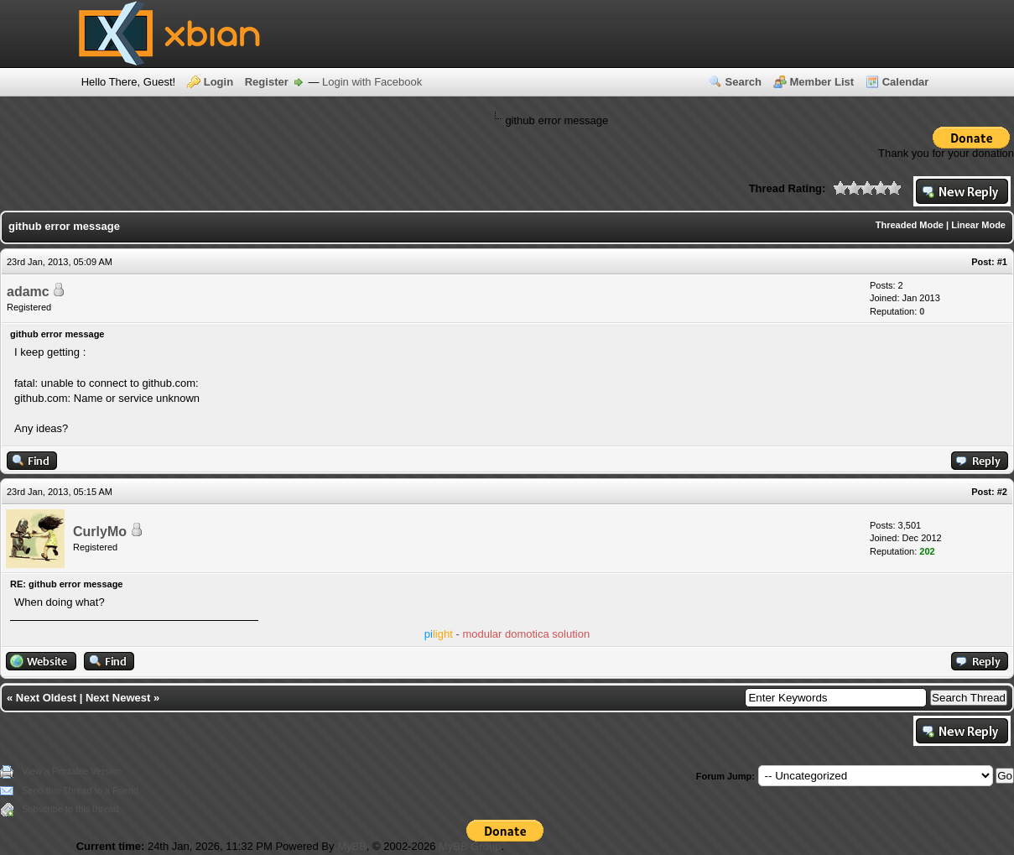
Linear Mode (978, 225)
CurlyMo (100, 531)
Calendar (905, 82)
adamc (28, 291)
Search (743, 82)
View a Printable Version (72, 771)
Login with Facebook (372, 82)
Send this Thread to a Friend (80, 790)
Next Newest (118, 697)
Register (267, 82)
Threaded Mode (910, 225)
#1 (1002, 262)
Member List (822, 82)
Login (218, 82)
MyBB (352, 846)
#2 (1002, 492)
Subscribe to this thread (70, 809)
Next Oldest (46, 697)
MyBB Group (470, 846)
